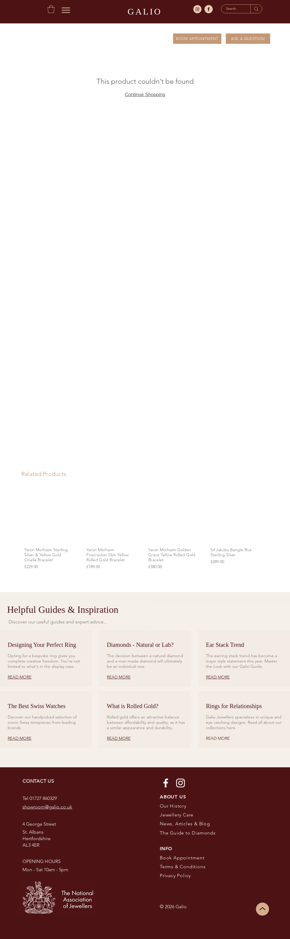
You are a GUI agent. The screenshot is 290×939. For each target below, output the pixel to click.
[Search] (231, 8)
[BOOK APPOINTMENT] (197, 38)
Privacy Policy (176, 875)
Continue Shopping (145, 94)
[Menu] (66, 10)
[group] (141, 530)
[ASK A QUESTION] (248, 38)
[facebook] (208, 9)
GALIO (145, 11)
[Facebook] (166, 783)
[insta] (197, 9)
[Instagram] (180, 783)
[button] (51, 9)
